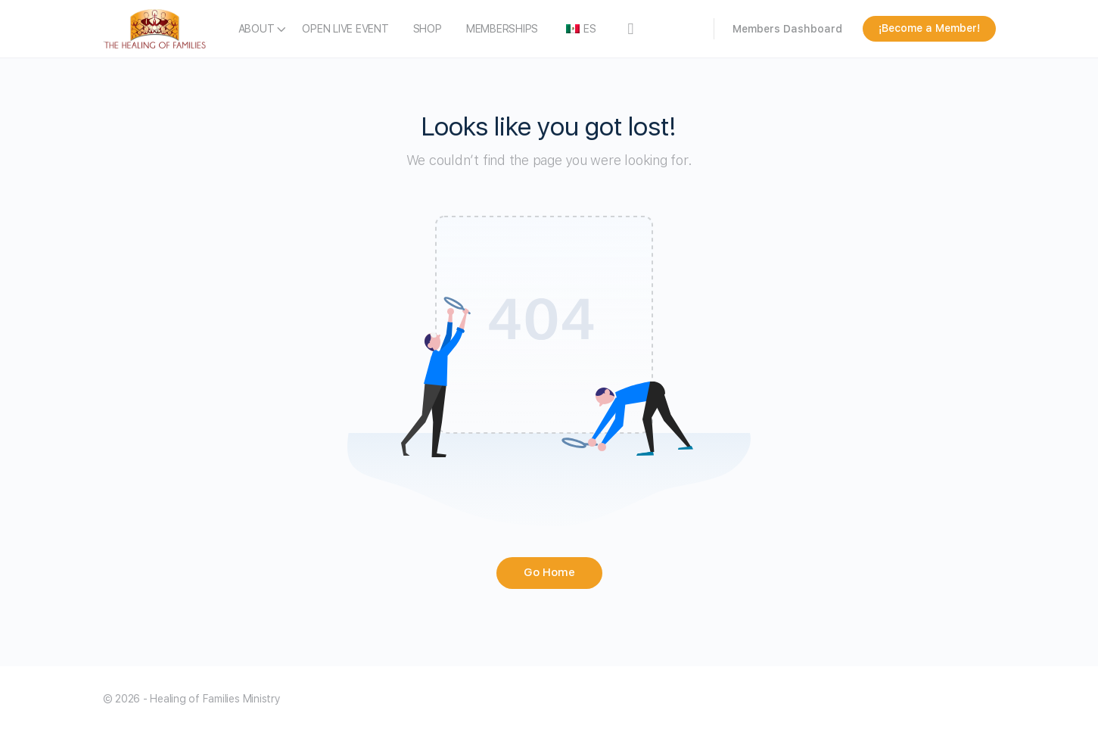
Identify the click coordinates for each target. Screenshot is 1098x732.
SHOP (427, 29)
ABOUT (256, 29)
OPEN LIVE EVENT (345, 29)
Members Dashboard (787, 29)
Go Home (549, 572)
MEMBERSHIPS (502, 29)
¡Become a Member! (929, 28)
